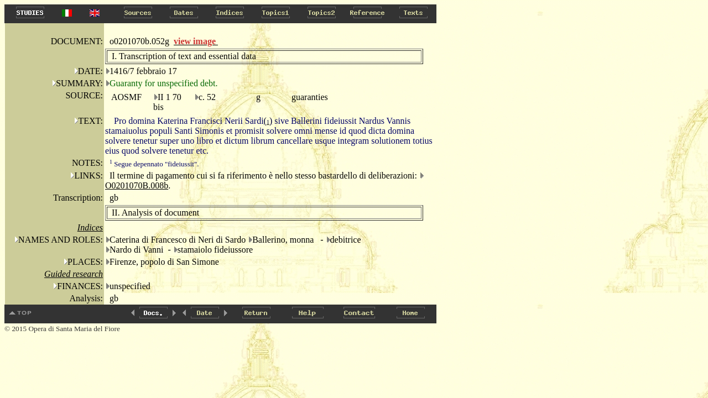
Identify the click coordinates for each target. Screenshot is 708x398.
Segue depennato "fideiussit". (154, 164)
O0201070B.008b (136, 185)
